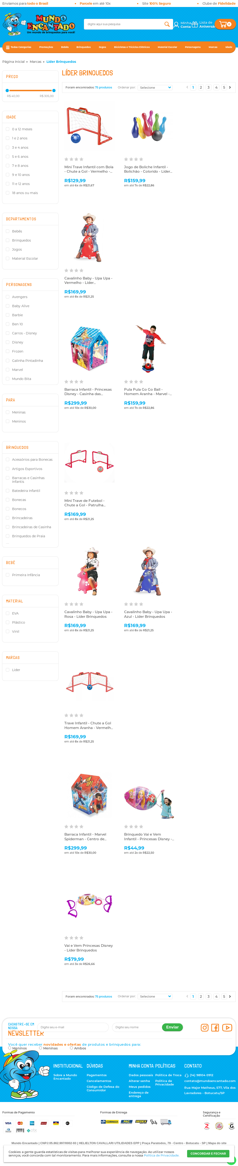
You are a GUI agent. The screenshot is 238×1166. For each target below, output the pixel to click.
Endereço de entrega (139, 1094)
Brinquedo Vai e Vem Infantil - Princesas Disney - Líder (148, 839)
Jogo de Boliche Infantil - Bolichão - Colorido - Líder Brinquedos (147, 171)
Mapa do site (217, 1143)
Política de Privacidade (164, 1082)
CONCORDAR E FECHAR (208, 1153)
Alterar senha (139, 1081)
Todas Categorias (21, 47)
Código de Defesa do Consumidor (103, 1088)
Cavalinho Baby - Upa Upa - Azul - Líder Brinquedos (148, 614)
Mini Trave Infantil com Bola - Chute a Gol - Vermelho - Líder (88, 171)
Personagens (193, 47)
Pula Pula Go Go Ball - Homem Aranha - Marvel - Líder (147, 394)
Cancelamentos (99, 1081)
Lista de (209, 24)
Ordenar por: (127, 87)
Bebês (65, 47)
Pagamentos (97, 1075)
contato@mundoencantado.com (210, 1081)
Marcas (213, 47)
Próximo (230, 87)
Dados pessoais (141, 1075)
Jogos (102, 47)
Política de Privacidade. (161, 1155)
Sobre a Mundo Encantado (65, 1076)
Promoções (46, 47)
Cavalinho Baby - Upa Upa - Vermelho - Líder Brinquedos (88, 282)
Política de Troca (168, 1075)
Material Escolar (167, 47)
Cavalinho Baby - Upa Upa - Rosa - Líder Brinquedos (88, 614)
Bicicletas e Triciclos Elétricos (132, 47)
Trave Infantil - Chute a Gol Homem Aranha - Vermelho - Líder (88, 727)
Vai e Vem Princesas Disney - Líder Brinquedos (88, 947)
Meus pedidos (140, 1087)
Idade (228, 47)
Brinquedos (83, 47)
